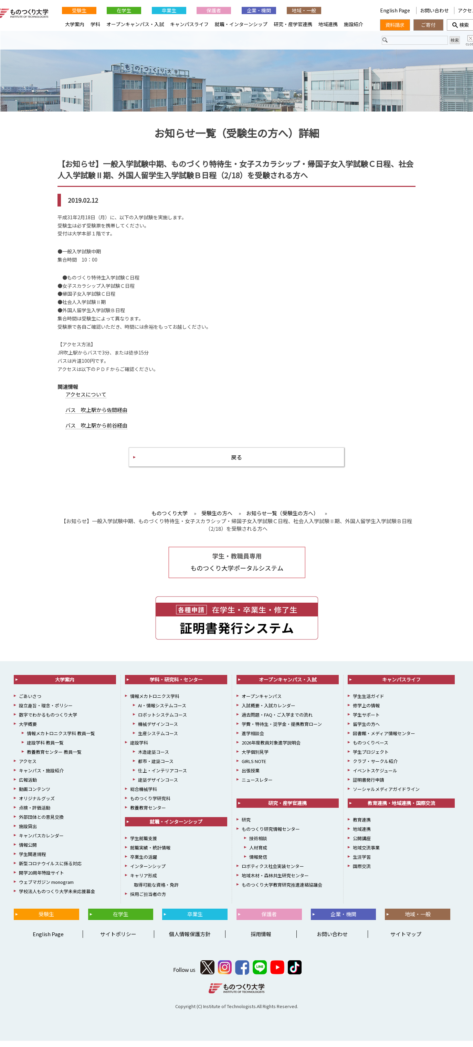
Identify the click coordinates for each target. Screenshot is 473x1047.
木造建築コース (153, 758)
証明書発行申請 (368, 786)
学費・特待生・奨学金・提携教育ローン (282, 730)
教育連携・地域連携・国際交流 (401, 809)
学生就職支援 (143, 845)
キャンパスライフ (189, 24)
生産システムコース (158, 740)
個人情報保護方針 (189, 940)
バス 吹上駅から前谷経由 (96, 428)
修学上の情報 (366, 712)
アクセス (27, 767)
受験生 (79, 10)
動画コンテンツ (34, 795)
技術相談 (258, 845)
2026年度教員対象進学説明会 (271, 749)
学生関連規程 (32, 860)
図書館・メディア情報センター (384, 740)
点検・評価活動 (34, 814)
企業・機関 (259, 10)
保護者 (214, 10)
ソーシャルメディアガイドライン (386, 795)
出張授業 (251, 777)
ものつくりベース (370, 749)
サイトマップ (405, 940)
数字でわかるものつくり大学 (48, 721)
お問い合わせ (434, 10)
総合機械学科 (143, 795)
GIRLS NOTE (254, 767)
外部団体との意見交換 (41, 823)
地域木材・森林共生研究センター (275, 882)
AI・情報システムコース (162, 712)
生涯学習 (362, 863)
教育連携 (362, 826)
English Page (395, 10)
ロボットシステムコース (162, 721)
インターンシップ (148, 872)
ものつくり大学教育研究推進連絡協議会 (282, 891)
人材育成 (258, 854)
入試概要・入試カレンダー (268, 712)
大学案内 (74, 24)
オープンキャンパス (262, 702)
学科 (95, 24)
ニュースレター (257, 786)
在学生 (124, 10)
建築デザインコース (158, 786)
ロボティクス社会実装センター (273, 872)
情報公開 (28, 851)
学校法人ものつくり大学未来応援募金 (57, 898)
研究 (246, 826)
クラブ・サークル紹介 (375, 767)
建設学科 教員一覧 (45, 749)
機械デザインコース (158, 730)
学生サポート (366, 721)
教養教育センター (148, 814)
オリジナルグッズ (37, 805)
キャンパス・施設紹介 (41, 777)
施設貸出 (28, 832)
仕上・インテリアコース (162, 777)
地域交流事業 (366, 854)
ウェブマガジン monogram (46, 888)
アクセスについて (85, 397)
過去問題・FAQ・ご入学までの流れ (277, 721)
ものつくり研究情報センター (271, 835)
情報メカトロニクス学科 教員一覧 (61, 740)
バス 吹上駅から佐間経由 (96, 413)
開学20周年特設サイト (41, 879)
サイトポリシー (118, 940)
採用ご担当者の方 (148, 900)
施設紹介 (353, 24)
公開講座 (362, 845)
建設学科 (139, 749)
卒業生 (169, 10)
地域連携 (328, 24)
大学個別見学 (255, 758)
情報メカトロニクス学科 (154, 702)
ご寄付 (428, 24)
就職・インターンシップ (241, 24)
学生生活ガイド (368, 702)
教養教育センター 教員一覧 (54, 758)
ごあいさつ (30, 702)
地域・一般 (304, 10)
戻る (236, 461)
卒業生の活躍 (143, 863)
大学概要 (28, 730)
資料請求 (394, 24)
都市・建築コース (156, 767)
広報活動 (28, 786)
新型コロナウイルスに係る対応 (50, 870)
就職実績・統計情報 (150, 854)
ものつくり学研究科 (150, 805)
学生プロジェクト (371, 758)
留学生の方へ (366, 730)
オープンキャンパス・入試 (135, 24)
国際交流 (362, 872)
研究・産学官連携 (293, 24)
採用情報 (261, 940)
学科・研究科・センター (176, 686)
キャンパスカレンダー (41, 842)
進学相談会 (253, 740)
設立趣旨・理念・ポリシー (46, 712)
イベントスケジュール (375, 777)
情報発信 (258, 863)
